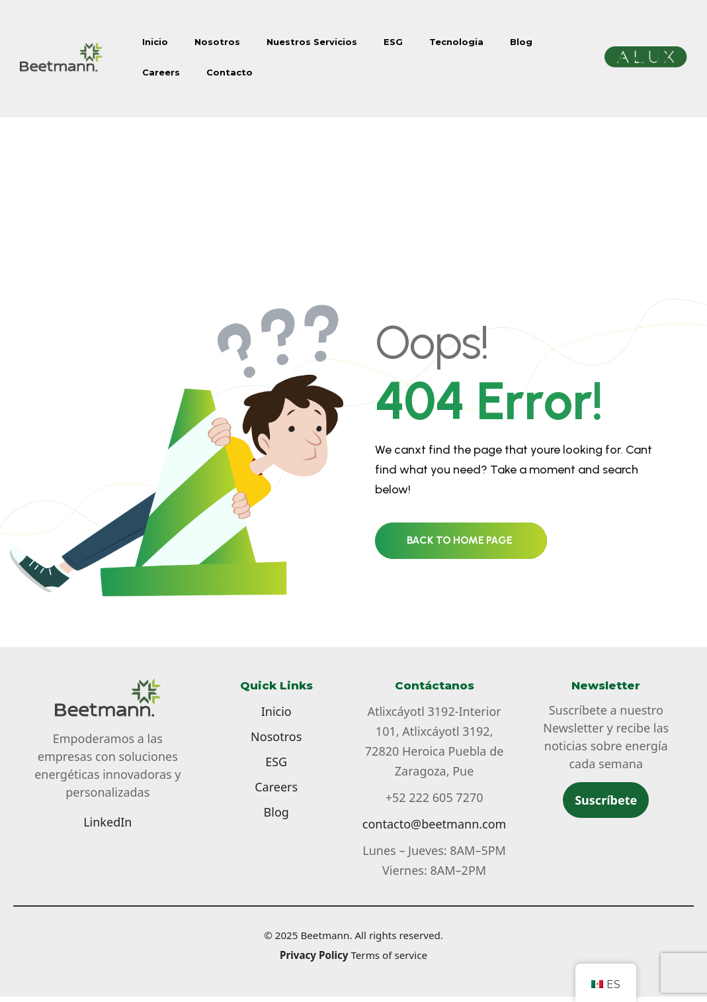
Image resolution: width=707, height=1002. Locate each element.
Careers (161, 72)
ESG (393, 41)
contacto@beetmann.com (434, 824)
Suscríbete (606, 800)
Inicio (155, 41)
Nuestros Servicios (312, 41)
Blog (521, 41)
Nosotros (217, 41)
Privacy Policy (314, 955)
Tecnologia (456, 41)
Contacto (229, 72)
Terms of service (389, 955)
